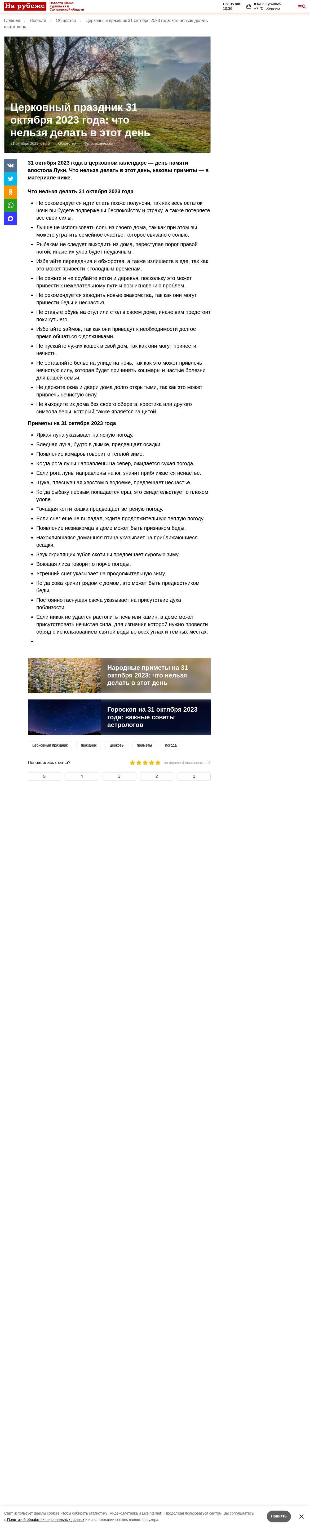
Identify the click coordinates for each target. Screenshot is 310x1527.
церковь (116, 745)
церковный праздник (50, 745)
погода (171, 745)
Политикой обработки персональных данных (45, 1519)
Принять (279, 1516)
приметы (144, 745)
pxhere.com (104, 143)
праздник (88, 745)
